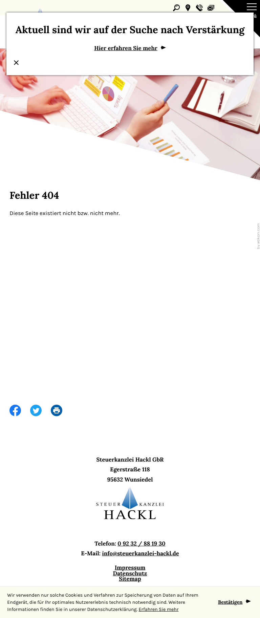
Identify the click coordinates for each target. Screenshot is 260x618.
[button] (188, 8)
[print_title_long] (61, 411)
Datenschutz (130, 573)
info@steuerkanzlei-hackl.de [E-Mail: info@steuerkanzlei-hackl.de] (140, 553)
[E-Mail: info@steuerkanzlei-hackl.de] (211, 8)
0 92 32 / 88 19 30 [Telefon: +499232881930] (141, 543)
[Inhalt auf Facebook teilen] (19, 411)
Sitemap (130, 579)
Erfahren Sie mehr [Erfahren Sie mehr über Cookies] (158, 609)
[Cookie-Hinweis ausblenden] (234, 602)
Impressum (130, 567)
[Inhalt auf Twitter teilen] (40, 411)
